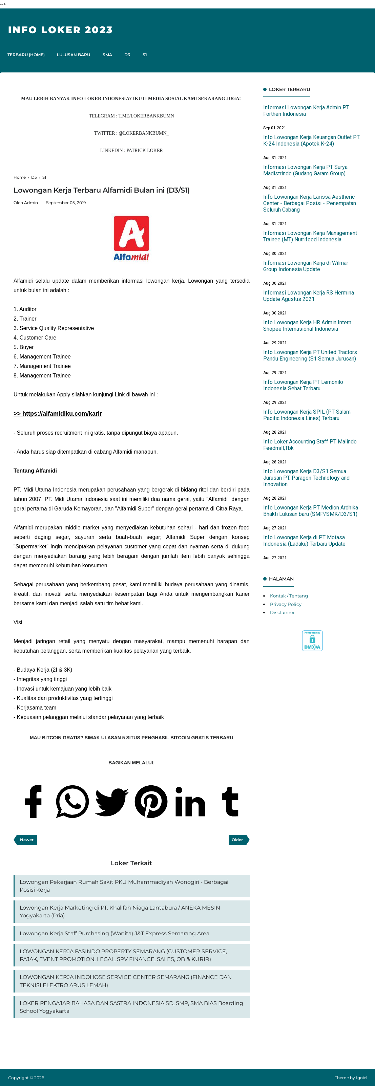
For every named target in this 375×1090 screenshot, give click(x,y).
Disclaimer (283, 612)
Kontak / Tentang (290, 596)
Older (237, 840)
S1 (150, 54)
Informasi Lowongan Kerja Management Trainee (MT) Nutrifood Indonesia (310, 236)
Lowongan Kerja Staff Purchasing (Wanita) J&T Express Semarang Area (114, 935)
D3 (131, 54)
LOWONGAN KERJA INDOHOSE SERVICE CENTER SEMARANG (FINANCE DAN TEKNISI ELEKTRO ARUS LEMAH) (126, 984)
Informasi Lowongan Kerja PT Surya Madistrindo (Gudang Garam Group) (305, 170)
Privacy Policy (287, 604)
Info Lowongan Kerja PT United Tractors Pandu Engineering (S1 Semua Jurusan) (310, 355)
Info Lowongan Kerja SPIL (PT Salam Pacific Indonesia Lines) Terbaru (307, 415)
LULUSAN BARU (75, 54)
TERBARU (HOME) (26, 54)
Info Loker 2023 (63, 29)
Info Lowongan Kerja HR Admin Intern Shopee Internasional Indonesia (307, 325)
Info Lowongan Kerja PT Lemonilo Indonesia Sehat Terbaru (303, 385)
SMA (110, 54)
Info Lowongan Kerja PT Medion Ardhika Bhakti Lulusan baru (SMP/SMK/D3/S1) (310, 510)
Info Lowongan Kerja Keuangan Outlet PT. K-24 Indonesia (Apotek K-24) (311, 140)
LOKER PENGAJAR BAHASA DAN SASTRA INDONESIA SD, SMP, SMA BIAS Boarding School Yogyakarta (131, 1010)
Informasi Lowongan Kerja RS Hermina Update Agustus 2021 (308, 295)
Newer (27, 840)
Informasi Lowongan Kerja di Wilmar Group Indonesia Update (305, 266)
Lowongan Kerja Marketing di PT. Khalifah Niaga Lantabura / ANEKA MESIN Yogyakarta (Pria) (120, 913)
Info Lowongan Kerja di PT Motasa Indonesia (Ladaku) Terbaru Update (304, 540)
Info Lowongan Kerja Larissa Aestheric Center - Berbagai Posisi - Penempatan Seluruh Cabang (309, 203)
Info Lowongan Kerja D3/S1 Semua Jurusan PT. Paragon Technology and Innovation (306, 477)
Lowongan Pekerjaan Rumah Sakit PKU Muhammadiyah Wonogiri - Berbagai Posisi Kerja (124, 886)
